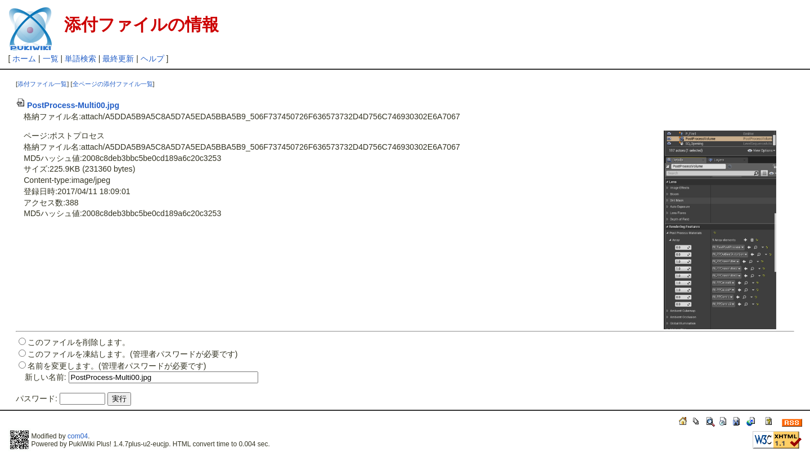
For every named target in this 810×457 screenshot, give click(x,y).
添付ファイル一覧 (42, 83)
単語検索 (80, 58)
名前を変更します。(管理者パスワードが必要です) (117, 365)
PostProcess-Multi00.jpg (67, 105)
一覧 (50, 58)
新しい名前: (45, 377)
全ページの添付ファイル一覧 (113, 83)
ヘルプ (152, 58)
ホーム (24, 58)
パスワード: (36, 398)
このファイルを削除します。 (79, 342)
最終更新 (118, 58)
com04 (78, 436)
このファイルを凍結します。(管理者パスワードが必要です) (132, 354)
